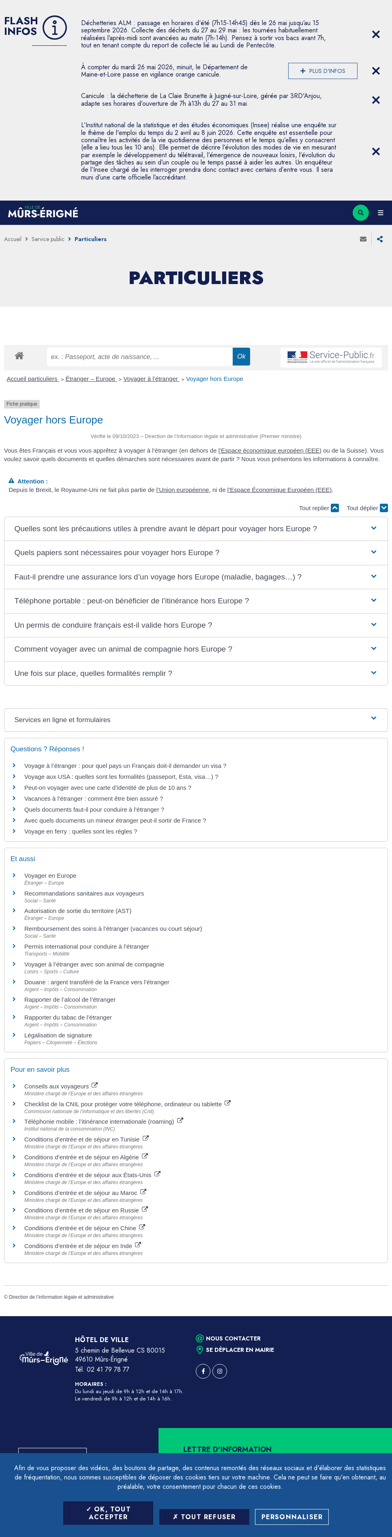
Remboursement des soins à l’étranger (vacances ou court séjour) (113, 928)
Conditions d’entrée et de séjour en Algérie (86, 1157)
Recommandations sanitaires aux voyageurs (84, 893)
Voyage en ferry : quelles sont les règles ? (80, 831)
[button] (195, 529)
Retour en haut (372, 1316)
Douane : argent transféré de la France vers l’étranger (96, 982)
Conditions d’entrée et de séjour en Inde (82, 1245)
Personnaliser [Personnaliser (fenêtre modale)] (292, 1517)
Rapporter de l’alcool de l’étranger (70, 999)
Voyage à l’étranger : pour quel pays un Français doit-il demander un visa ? (125, 765)
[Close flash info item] (376, 34)
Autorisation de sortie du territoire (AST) (77, 910)
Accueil (12, 239)
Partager (380, 239)
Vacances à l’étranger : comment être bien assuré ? (93, 798)
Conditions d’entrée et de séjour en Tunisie (86, 1139)
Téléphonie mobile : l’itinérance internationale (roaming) (103, 1121)
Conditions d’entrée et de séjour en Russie (86, 1210)
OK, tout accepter (108, 1513)
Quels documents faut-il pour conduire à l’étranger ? (94, 809)
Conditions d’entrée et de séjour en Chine (84, 1228)
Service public (48, 239)
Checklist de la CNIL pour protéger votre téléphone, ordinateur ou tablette (127, 1104)
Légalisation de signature (58, 1035)
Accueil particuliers (33, 378)
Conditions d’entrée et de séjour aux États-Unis (92, 1174)
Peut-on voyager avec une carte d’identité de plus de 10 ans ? (107, 787)
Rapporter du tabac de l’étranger (68, 1017)
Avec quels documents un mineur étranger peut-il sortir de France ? (115, 820)
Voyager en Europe (50, 875)
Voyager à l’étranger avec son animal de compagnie (94, 964)
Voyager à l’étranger (151, 378)
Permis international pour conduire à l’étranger (86, 946)
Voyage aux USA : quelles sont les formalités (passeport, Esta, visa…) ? (121, 776)
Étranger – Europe (91, 378)
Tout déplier (367, 508)
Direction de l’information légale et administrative (61, 1297)
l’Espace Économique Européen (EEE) (279, 489)
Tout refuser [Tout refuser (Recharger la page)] (204, 1517)
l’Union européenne (182, 489)
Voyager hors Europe (214, 378)
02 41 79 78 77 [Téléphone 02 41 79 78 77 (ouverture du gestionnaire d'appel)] (108, 1369)
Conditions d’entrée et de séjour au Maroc (85, 1192)
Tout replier (319, 508)
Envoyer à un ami (363, 239)
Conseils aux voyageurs (61, 1086)
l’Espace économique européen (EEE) (269, 450)
